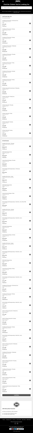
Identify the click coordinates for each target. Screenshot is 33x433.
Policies (14, 419)
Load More (16, 395)
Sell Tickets (18, 419)
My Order (24, 419)
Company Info (9, 419)
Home (4, 419)
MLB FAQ (28, 419)
